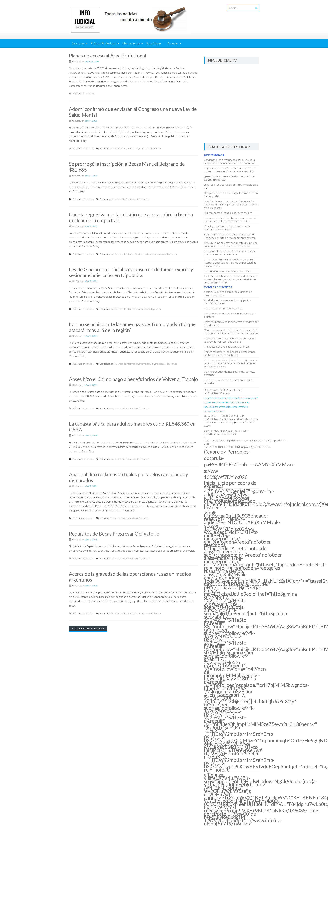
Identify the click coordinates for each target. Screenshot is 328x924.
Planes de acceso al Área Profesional (107, 55)
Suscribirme (154, 43)
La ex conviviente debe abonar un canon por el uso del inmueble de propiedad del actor (230, 219)
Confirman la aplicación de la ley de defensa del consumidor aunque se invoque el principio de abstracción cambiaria (230, 279)
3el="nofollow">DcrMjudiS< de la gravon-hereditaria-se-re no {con (226, 432)
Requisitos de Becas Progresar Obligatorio (114, 533)
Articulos (90, 93)
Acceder (173, 43)
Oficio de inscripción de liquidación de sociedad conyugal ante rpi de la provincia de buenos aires (231, 331)
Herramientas (131, 43)
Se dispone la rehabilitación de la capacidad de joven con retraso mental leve (230, 252)
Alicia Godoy (217, 695)
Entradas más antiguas (89, 628)
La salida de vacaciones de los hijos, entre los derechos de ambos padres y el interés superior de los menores (231, 204)
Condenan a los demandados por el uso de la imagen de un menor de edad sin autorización (229, 161)
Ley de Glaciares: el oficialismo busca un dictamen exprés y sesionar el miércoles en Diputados (131, 272)
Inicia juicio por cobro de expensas (223, 308)
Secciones (78, 43)
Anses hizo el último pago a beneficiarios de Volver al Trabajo (133, 379)
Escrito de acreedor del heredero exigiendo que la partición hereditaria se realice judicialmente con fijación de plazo (231, 363)
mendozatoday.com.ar (150, 148)
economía (120, 199)
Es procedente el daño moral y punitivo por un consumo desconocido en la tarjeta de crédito (230, 169)
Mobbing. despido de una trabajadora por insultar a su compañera (227, 228)
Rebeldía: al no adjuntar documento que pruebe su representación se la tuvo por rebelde (231, 244)
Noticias (89, 148)
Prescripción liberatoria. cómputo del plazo (227, 271)
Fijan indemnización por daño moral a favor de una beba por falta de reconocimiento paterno (230, 236)
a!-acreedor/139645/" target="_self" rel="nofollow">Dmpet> (223, 391)
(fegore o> (249, 464)
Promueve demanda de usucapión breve (227, 346)
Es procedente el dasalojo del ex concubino (228, 212)
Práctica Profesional (103, 43)
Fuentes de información (126, 148)
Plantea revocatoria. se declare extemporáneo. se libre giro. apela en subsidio (230, 353)
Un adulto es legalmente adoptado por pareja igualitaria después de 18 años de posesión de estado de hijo (230, 263)
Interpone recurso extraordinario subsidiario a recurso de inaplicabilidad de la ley (230, 340)
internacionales (146, 254)
